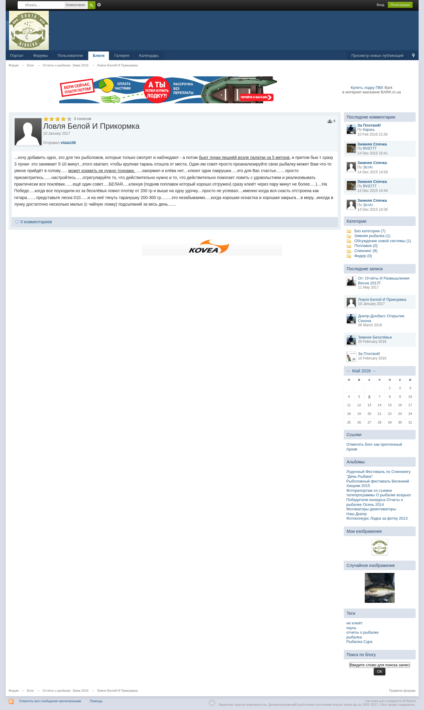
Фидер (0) (363, 256)
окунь (352, 628)
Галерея (121, 55)
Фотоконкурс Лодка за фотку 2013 (377, 518)
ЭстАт (368, 167)
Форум (14, 690)
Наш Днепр (357, 514)
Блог (30, 690)
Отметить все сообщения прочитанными (50, 701)
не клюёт (355, 623)
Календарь (149, 55)
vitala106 (68, 143)
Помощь (96, 701)
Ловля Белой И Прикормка (382, 299)
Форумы (40, 55)
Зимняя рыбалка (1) (372, 235)
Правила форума (402, 690)
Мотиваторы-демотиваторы (371, 509)
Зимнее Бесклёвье (375, 337)
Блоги (98, 55)
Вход (380, 5)
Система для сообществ (383, 701)
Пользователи (70, 55)
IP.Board (409, 701)
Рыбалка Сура (360, 641)
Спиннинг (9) (365, 250)
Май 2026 (361, 370)
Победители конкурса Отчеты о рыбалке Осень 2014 (375, 502)
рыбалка (354, 637)
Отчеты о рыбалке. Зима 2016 (65, 690)
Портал (16, 55)
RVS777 (369, 148)
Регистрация (400, 5)
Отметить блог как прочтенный (374, 444)
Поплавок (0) (366, 245)
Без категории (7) (369, 231)
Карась (369, 130)
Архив (352, 449)
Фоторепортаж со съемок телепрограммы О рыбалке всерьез (379, 492)
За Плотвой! (369, 353)
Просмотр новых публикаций (377, 55)
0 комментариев (36, 221)
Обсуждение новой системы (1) (382, 241)
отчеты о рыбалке (363, 632)
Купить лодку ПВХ (367, 87)
